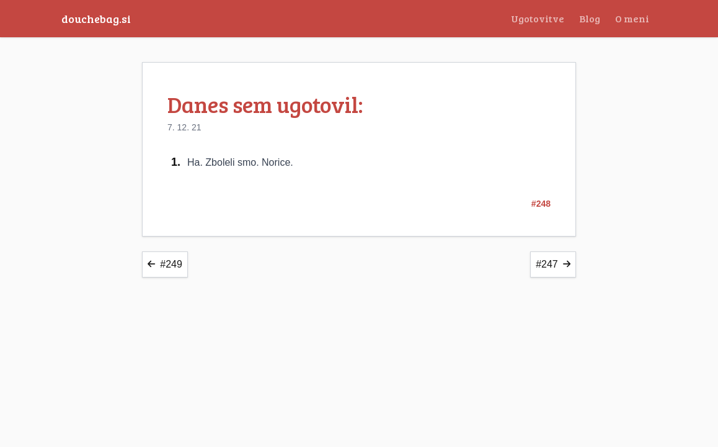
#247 (553, 264)
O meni (632, 18)
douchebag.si (96, 18)
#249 (165, 264)
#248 (541, 204)
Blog (589, 18)
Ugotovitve (537, 18)
